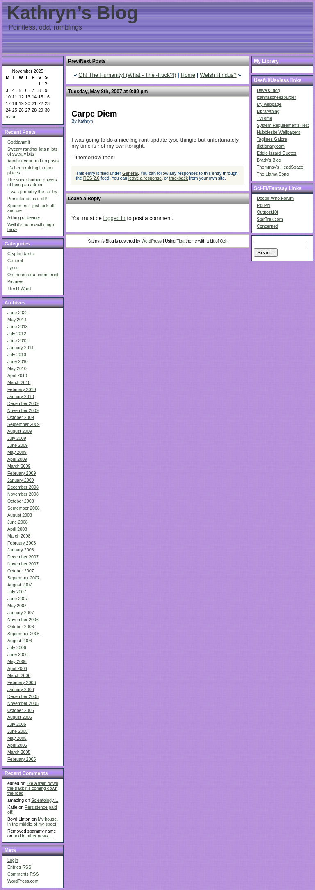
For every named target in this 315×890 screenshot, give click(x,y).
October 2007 (20, 570)
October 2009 (20, 417)
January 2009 (20, 480)
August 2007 (19, 584)
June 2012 (17, 340)
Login (12, 860)
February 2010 (21, 389)
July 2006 (16, 647)
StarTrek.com (270, 219)
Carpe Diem (94, 113)
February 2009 (21, 473)
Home (188, 75)
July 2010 (16, 354)
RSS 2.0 (91, 178)
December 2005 (23, 696)
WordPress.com (23, 881)
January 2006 (20, 689)
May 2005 (17, 738)
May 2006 (17, 661)
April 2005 (17, 745)
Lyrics (12, 267)
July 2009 (16, 438)
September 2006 (23, 633)
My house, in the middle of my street (32, 821)
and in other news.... (33, 835)
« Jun (11, 116)
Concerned (267, 226)
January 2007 (20, 612)
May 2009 (17, 452)
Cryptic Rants (20, 253)
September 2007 (23, 577)
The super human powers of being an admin (32, 182)
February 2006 (21, 682)
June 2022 (17, 312)
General (15, 260)
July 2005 (16, 724)
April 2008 (17, 528)
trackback (178, 178)
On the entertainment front (32, 274)
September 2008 (23, 508)
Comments (23, 874)
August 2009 (19, 431)
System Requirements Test (283, 125)
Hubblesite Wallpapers (278, 132)
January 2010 (20, 396)
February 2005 (21, 759)
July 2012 (16, 333)
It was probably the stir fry (32, 191)
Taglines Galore (272, 139)
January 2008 (20, 549)
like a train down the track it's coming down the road (32, 788)
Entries (19, 867)
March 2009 (18, 466)
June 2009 (17, 445)
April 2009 (17, 459)
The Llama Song (273, 174)
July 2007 (16, 591)
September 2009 (23, 424)
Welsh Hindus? (218, 75)
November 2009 (23, 410)
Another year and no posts (33, 160)
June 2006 (17, 654)
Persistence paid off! (27, 198)
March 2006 (18, 675)
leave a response (145, 178)
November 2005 (23, 703)
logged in (114, 218)
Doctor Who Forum (275, 198)
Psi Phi (263, 205)
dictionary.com (271, 146)
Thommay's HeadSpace (280, 167)
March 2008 (18, 535)
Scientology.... (44, 800)
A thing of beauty (23, 217)
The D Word (19, 288)
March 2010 (18, 382)
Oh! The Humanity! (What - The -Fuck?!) (127, 75)
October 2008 (20, 501)
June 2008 (17, 521)
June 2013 (17, 326)
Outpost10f (267, 212)
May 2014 (17, 319)
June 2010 (17, 361)
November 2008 (23, 494)
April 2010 (17, 375)
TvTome (264, 118)
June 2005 (17, 731)
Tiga (181, 241)
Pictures (15, 281)
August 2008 (19, 514)
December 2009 (23, 403)
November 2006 (23, 619)
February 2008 (21, 542)
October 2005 (20, 710)
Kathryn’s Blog (72, 12)
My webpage (269, 104)
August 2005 (19, 717)
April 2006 (17, 668)
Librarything (268, 111)
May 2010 (17, 368)
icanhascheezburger (276, 97)
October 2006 (20, 626)
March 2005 (18, 752)
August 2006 (19, 640)
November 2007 (23, 563)
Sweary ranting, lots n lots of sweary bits (32, 151)
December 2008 (23, 487)
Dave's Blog (268, 90)
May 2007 (17, 605)
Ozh (223, 241)
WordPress (152, 241)
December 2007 (23, 556)
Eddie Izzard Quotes (277, 153)
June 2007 (17, 598)
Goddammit (18, 142)
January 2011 (20, 347)
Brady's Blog (269, 160)
